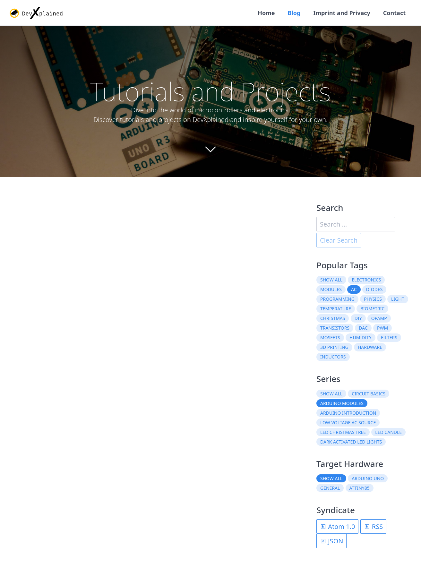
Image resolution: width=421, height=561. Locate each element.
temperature (335, 309)
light (397, 299)
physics (373, 299)
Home (266, 13)
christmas (332, 318)
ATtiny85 (359, 488)
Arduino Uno (368, 478)
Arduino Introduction (348, 413)
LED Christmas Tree (343, 432)
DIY (358, 318)
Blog (294, 13)
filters (389, 337)
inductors (333, 357)
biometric (372, 309)
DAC (363, 328)
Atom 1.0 (337, 526)
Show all (331, 280)
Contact (394, 13)
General (330, 488)
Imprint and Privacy (341, 13)
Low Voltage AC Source (348, 422)
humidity (360, 337)
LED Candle (388, 432)
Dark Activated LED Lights (351, 442)
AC (354, 289)
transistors (334, 328)
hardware (370, 347)
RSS (373, 526)
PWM (382, 328)
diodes (374, 289)
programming (337, 299)
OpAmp (379, 318)
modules (331, 289)
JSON (331, 541)
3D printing (334, 347)
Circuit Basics (368, 394)
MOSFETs (330, 337)
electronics (366, 280)
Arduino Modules (342, 403)
